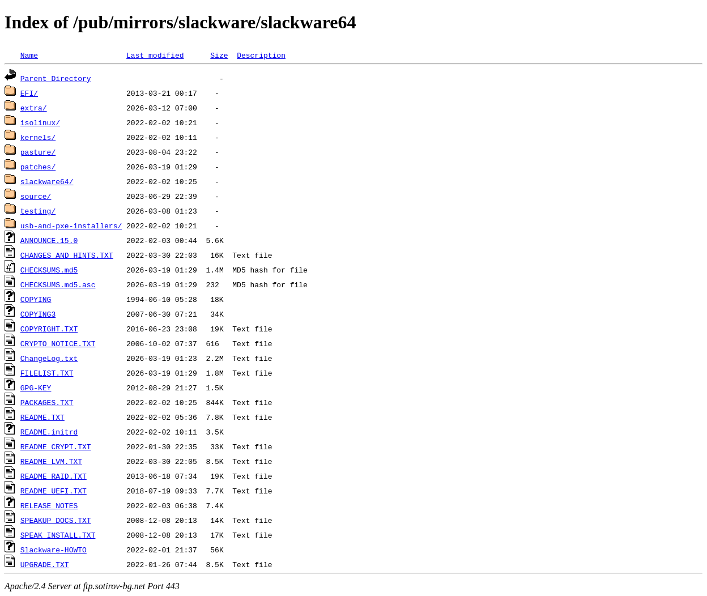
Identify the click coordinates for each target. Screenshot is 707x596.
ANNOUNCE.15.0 (49, 240)
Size (219, 55)
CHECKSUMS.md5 (49, 270)
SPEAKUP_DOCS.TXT (55, 520)
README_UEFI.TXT (53, 491)
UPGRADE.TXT (44, 564)
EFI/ (29, 93)
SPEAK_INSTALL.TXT (58, 535)
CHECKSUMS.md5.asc (58, 284)
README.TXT (42, 417)
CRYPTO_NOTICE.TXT (58, 343)
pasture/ (38, 152)
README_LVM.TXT (51, 461)
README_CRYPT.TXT (55, 446)
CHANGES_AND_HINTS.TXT (66, 255)
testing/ (38, 211)
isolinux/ (40, 122)
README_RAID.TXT (53, 476)
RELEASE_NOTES (49, 505)
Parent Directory (55, 78)
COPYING (36, 299)
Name (29, 55)
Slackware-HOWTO (53, 549)
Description (261, 55)
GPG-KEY (36, 387)
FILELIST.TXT (47, 373)
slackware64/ (47, 181)
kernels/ (38, 137)
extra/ (33, 108)
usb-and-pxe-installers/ (71, 225)
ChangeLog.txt (49, 358)
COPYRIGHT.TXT (49, 328)
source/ (36, 196)
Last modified (155, 55)
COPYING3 (38, 314)
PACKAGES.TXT (47, 402)
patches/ (38, 166)
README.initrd (49, 432)
